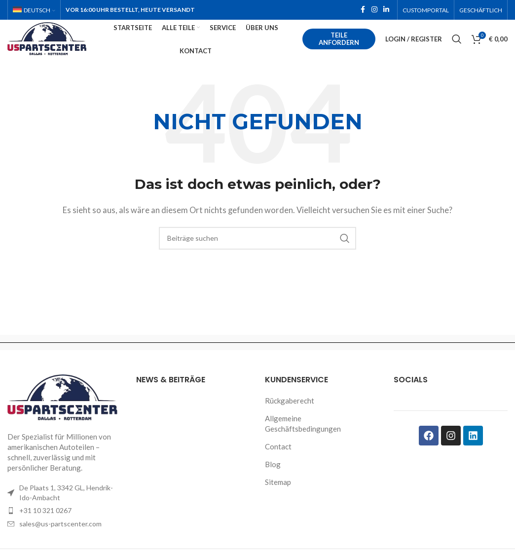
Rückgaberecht (289, 414)
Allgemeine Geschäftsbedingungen (303, 437)
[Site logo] (63, 45)
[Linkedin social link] (386, 10)
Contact (278, 460)
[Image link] (64, 410)
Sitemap (278, 495)
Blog (273, 478)
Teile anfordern (343, 46)
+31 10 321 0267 (45, 524)
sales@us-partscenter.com (60, 537)
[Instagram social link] (374, 10)
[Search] (457, 47)
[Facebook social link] (362, 10)
